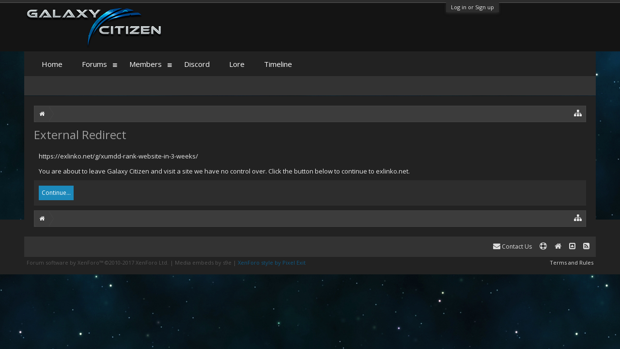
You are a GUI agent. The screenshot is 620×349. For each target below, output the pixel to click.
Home (52, 64)
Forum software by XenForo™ (98, 262)
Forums (94, 64)
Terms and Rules (571, 262)
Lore (237, 64)
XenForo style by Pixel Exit (272, 262)
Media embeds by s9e (203, 262)
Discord (197, 64)
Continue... (56, 193)
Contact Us (512, 246)
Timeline (278, 64)
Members (145, 64)
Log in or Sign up (472, 7)
